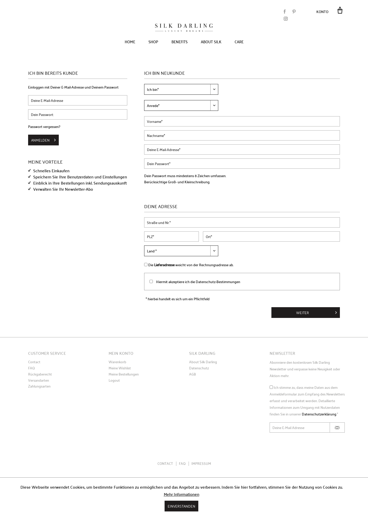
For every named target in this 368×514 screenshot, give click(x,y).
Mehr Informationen (181, 494)
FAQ (31, 368)
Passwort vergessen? (44, 126)
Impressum (201, 463)
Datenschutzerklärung (319, 414)
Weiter (316, 312)
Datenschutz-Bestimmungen (218, 281)
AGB (192, 374)
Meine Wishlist (120, 368)
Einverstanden (181, 506)
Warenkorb (117, 362)
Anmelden (43, 139)
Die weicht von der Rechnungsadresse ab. (191, 264)
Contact (34, 362)
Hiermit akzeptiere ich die (198, 281)
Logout (114, 380)
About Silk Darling (203, 362)
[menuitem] (324, 11)
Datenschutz (199, 368)
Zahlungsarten (39, 386)
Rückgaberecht (40, 374)
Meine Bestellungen (124, 374)
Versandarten (38, 380)
